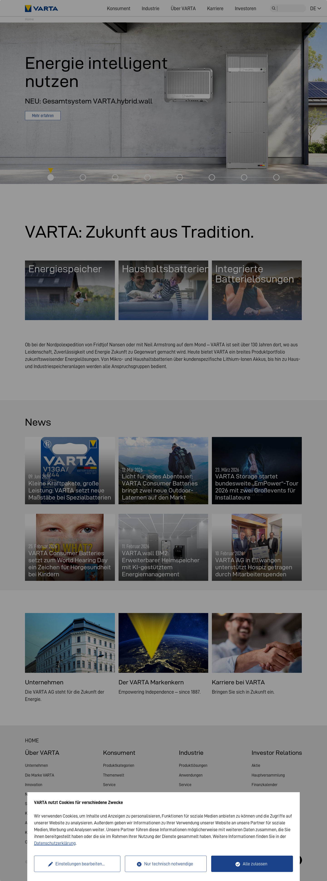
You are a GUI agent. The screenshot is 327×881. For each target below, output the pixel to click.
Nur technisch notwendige (168, 863)
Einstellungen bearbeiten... (80, 863)
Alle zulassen (255, 863)
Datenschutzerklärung (55, 843)
